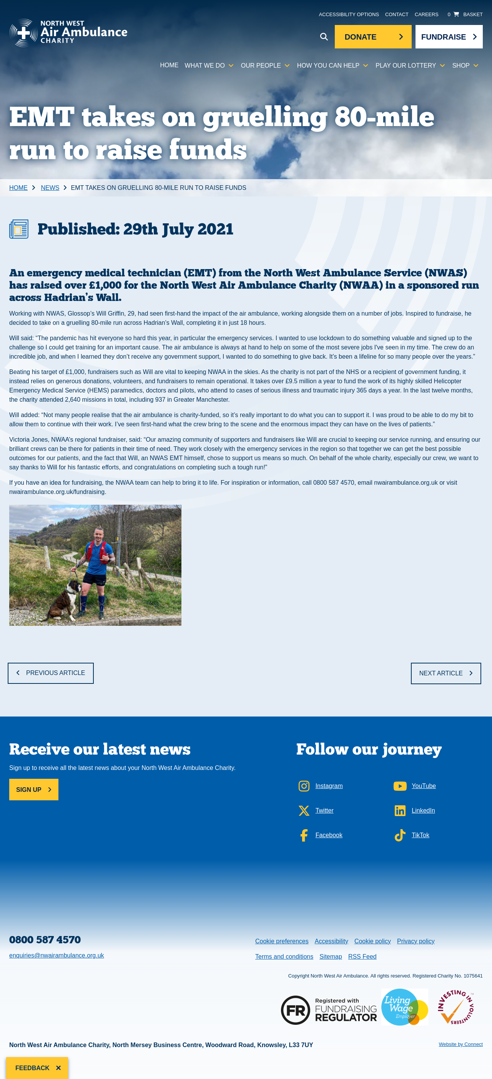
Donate (361, 37)
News (50, 188)
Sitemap (330, 956)
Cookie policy (372, 941)
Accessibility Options (349, 14)
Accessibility (331, 941)
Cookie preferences (282, 940)
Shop (461, 65)
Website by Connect (461, 1044)
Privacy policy (416, 941)
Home (169, 65)
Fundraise (443, 37)
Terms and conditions (284, 956)
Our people (261, 65)
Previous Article (55, 673)
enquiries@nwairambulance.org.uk (56, 955)
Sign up (29, 789)
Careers (427, 14)
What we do (205, 65)
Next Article (441, 673)
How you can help (328, 65)
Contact (397, 14)
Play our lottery (406, 65)
